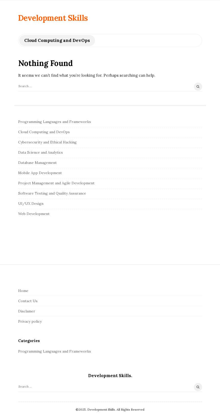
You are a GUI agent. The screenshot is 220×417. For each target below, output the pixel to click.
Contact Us (28, 301)
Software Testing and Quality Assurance (52, 193)
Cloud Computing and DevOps (44, 132)
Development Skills (53, 18)
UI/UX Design (30, 203)
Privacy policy (30, 321)
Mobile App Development (40, 173)
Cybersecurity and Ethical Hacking (47, 142)
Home (23, 290)
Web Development (34, 213)
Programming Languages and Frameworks (54, 121)
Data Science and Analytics (40, 152)
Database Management (37, 162)
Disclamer (26, 311)
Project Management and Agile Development (56, 183)
